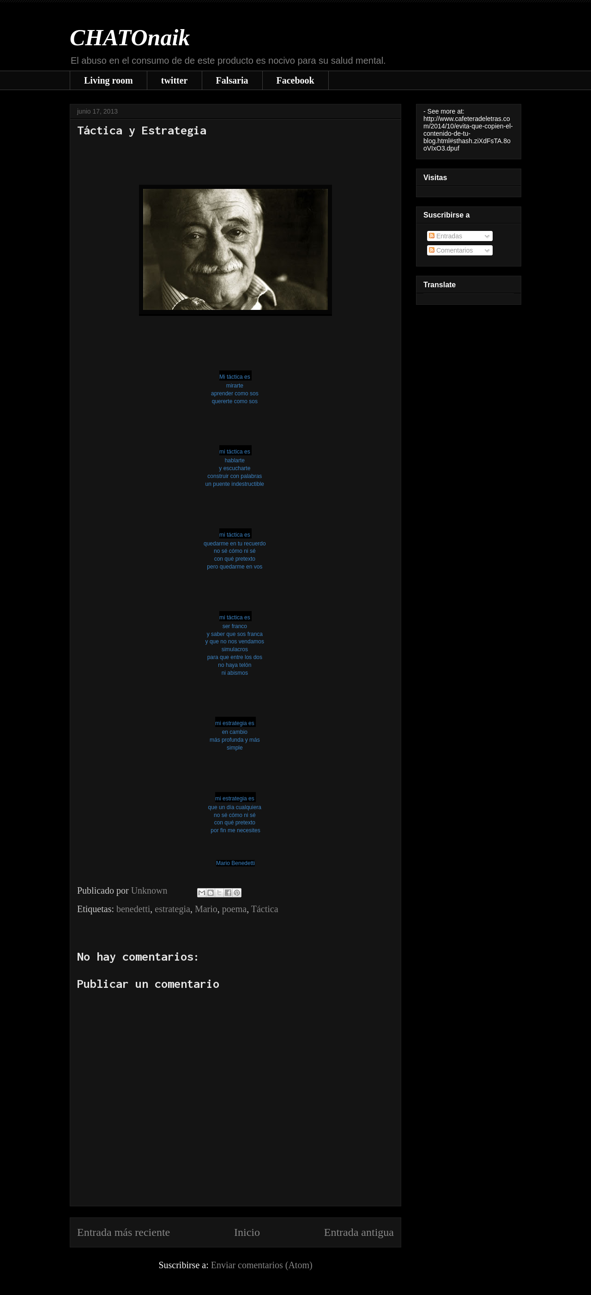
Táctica (264, 909)
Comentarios (451, 250)
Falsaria (232, 80)
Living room (108, 80)
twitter (174, 80)
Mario (206, 909)
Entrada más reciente (123, 1232)
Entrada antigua (359, 1232)
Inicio (247, 1232)
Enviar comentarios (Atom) (262, 1265)
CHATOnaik (130, 37)
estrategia (172, 909)
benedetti (133, 909)
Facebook (295, 80)
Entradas (445, 236)
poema (234, 909)
